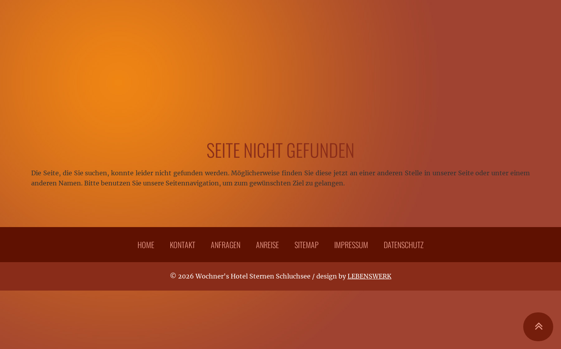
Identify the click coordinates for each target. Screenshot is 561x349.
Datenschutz (403, 244)
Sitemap (307, 244)
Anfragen (225, 244)
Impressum (351, 244)
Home (146, 244)
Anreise (267, 244)
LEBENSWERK (370, 276)
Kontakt (182, 244)
